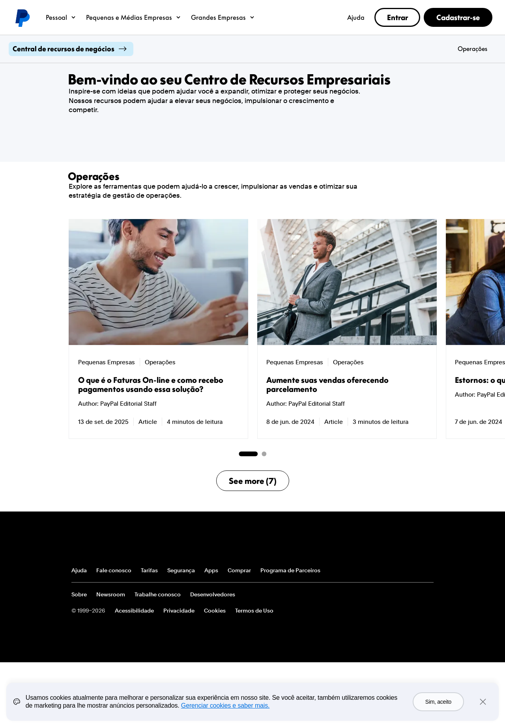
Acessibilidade (134, 610)
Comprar (239, 570)
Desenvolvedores (212, 594)
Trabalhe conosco (158, 594)
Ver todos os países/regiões (427, 571)
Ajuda (356, 17)
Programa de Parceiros (290, 570)
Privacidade (179, 610)
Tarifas (149, 570)
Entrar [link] (397, 17)
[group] (158, 329)
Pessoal (61, 17)
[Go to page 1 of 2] (248, 454)
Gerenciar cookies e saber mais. (225, 705)
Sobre (79, 594)
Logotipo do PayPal (22, 17)
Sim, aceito (438, 702)
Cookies (215, 610)
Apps (211, 570)
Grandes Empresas (223, 17)
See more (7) (253, 480)
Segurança (181, 570)
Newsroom (110, 594)
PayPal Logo (100, 540)
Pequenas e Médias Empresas (133, 17)
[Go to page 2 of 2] (264, 454)
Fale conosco (113, 570)
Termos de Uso (254, 610)
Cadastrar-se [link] (458, 17)
